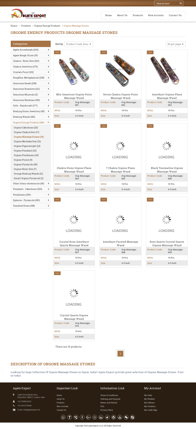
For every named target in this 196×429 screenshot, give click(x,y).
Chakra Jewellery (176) (25, 66)
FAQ (102, 406)
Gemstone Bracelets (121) (26, 88)
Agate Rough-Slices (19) (25, 55)
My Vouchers (149, 406)
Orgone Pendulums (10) (26, 155)
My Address (149, 402)
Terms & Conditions (109, 395)
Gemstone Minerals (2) (25, 94)
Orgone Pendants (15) (25, 150)
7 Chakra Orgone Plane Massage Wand (120, 169)
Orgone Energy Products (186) (28, 122)
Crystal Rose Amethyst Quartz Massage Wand (74, 243)
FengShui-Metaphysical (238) (28, 77)
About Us (122, 15)
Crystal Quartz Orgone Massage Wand (74, 317)
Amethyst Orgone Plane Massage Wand (167, 96)
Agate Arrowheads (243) (26, 49)
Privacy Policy (106, 410)
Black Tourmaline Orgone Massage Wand (167, 169)
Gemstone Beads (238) (25, 83)
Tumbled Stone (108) (24, 205)
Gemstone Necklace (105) (26, 100)
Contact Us (175, 15)
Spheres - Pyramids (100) (26, 200)
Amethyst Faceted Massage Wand (120, 243)
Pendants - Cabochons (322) (27, 189)
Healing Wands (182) (24, 116)
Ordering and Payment (110, 399)
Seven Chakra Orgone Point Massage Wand (120, 96)
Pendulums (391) (22, 194)
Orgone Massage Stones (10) (29, 136)
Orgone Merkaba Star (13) (27, 141)
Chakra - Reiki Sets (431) (26, 60)
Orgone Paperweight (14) (27, 146)
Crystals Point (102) (23, 72)
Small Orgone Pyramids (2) (28, 178)
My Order (148, 395)
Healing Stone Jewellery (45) (29, 111)
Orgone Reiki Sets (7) (25, 169)
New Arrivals (156, 15)
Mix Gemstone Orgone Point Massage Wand (74, 96)
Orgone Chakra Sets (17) (26, 132)
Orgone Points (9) (23, 159)
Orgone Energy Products (47, 25)
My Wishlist (149, 399)
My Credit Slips (150, 410)
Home (108, 15)
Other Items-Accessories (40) (28, 183)
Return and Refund (108, 402)
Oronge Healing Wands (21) (28, 173)
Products (138, 15)
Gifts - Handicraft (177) (25, 105)
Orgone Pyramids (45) (25, 164)
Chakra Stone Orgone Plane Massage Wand (74, 169)
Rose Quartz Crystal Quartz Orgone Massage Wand (167, 243)
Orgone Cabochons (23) (26, 127)
